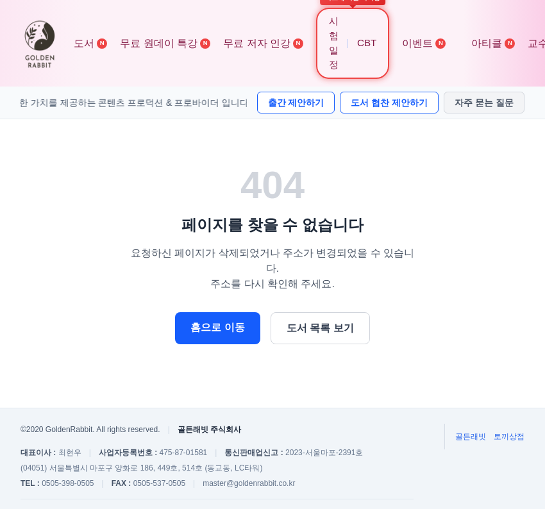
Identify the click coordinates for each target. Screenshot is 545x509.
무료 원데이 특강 (165, 43)
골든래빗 (470, 436)
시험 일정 (334, 42)
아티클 (493, 43)
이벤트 (424, 43)
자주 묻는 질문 (484, 102)
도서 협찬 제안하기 (389, 102)
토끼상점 (509, 436)
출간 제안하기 (296, 102)
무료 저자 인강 (263, 43)
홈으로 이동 (217, 327)
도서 (90, 43)
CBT (366, 42)
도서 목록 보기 (320, 327)
